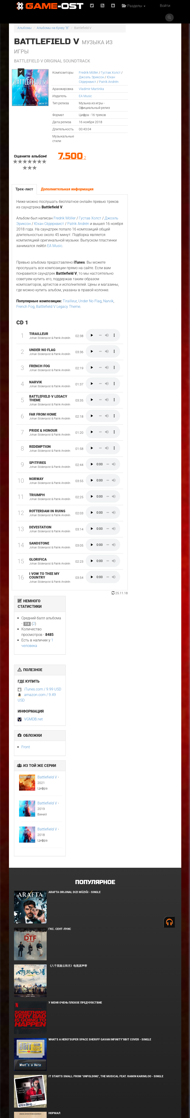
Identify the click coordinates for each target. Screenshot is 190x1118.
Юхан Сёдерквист (49, 223)
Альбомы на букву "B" (53, 28)
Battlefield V (157, 204)
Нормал (54, 863)
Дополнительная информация (67, 189)
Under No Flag (90, 306)
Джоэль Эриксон (89, 77)
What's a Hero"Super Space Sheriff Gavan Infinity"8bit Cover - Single (99, 789)
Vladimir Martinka (89, 89)
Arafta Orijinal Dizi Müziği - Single (74, 641)
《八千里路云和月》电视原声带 (67, 715)
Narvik (108, 306)
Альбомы (24, 28)
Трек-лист (24, 189)
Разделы (134, 6)
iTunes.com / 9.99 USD (152, 116)
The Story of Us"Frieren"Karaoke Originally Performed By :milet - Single (103, 936)
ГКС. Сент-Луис (59, 678)
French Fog (25, 312)
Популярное (95, 632)
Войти (165, 5)
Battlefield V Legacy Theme (58, 312)
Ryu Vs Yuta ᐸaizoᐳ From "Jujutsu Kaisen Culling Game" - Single (96, 899)
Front (136, 174)
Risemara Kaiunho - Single (68, 973)
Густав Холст (109, 72)
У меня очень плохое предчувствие (75, 752)
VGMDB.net (143, 146)
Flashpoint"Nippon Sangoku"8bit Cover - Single (83, 1047)
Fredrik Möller (86, 72)
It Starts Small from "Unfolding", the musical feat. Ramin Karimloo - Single (105, 826)
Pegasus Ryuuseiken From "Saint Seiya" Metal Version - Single (94, 1010)
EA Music (83, 96)
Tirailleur (70, 306)
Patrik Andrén (107, 82)
